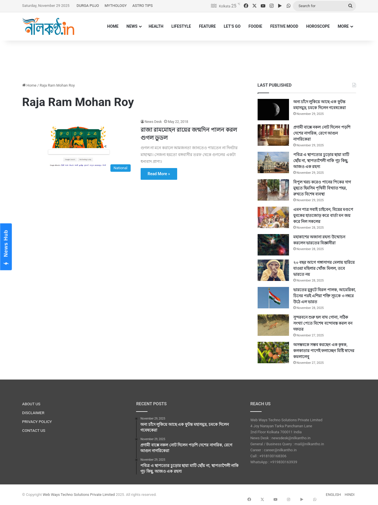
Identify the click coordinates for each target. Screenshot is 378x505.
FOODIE (255, 26)
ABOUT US (31, 404)
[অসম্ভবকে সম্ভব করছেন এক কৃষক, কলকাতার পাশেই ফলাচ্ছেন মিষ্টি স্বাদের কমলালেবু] (273, 352)
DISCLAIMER (33, 412)
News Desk (153, 122)
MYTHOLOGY (116, 5)
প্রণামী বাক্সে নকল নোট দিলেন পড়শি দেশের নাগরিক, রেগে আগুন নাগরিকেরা (321, 133)
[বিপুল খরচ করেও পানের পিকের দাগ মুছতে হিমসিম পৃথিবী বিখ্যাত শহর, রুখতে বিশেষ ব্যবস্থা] (273, 190)
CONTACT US (33, 430)
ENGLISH (333, 494)
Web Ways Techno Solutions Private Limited (79, 494)
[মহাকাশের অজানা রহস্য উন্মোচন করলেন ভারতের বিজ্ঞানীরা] (273, 245)
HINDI (349, 494)
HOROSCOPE (318, 26)
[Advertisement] (189, 59)
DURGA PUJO (88, 5)
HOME (113, 26)
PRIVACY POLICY (37, 421)
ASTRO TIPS (142, 5)
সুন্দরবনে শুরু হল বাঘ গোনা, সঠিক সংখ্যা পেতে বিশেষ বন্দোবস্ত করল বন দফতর (322, 323)
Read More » (159, 173)
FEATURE (207, 26)
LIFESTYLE (181, 26)
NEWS (132, 26)
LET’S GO (232, 26)
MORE (343, 26)
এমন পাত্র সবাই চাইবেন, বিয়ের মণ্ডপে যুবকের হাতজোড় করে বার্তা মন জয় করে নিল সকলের (323, 215)
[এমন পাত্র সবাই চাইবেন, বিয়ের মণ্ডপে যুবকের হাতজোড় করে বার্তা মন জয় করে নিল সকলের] (273, 217)
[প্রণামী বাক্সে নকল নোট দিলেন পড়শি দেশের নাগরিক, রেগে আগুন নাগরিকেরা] (273, 135)
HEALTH (156, 26)
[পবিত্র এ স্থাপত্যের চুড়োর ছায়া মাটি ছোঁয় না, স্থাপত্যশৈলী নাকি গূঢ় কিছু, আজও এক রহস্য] (273, 162)
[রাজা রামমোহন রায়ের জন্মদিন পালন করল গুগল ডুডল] (78, 147)
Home (29, 85)
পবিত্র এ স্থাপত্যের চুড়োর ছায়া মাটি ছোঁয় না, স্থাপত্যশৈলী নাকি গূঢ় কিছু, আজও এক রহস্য (321, 160)
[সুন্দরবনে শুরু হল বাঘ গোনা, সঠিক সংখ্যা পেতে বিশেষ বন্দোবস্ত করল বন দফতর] (273, 325)
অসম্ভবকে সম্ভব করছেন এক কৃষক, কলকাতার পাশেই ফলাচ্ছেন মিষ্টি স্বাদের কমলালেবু (324, 350)
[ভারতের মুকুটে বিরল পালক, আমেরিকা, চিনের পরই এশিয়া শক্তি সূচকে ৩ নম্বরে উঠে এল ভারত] (273, 297)
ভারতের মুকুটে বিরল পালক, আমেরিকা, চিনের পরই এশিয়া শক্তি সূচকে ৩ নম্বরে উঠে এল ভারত (324, 296)
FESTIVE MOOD (284, 26)
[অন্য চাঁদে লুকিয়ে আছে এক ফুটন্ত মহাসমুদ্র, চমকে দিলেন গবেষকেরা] (273, 109)
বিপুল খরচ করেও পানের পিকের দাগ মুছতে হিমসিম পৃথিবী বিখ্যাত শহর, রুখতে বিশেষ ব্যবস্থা (322, 188)
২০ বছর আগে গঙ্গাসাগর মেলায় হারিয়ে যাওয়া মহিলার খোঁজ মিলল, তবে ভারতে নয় (324, 268)
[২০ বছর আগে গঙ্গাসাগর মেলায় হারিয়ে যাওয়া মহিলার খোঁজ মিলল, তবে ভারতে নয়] (273, 270)
